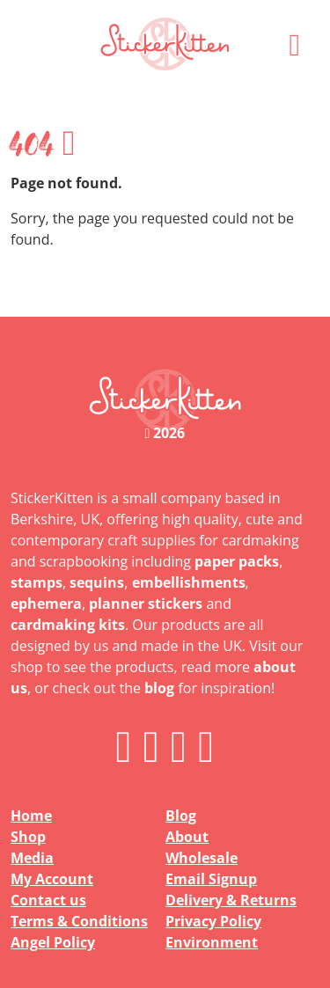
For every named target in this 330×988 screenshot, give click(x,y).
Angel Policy (53, 942)
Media (32, 857)
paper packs (236, 561)
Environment (211, 942)
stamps (36, 582)
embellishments (189, 582)
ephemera (46, 603)
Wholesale (201, 857)
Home (31, 815)
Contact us (48, 900)
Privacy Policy (213, 921)
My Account (52, 879)
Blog (180, 815)
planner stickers (145, 603)
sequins (97, 582)
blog (159, 688)
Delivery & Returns (231, 900)
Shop (28, 836)
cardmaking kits (68, 624)
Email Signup (211, 879)
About (187, 836)
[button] (294, 44)
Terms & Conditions (79, 921)
